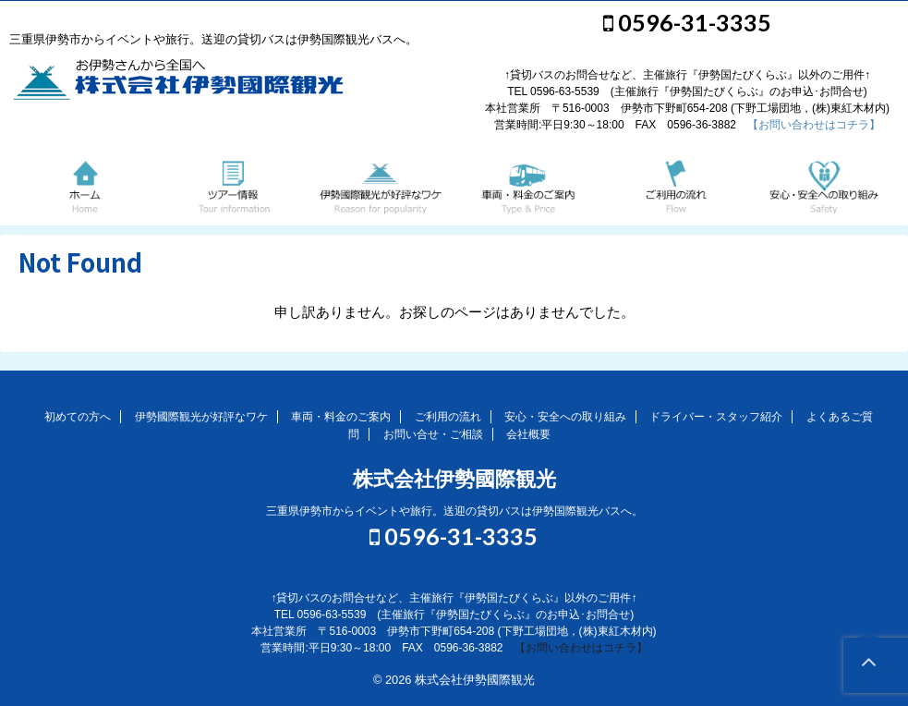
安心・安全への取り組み (565, 416)
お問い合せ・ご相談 (433, 434)
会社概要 (528, 434)
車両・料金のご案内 (341, 416)
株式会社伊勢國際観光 (454, 479)
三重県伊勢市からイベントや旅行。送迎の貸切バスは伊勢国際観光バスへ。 (454, 511)
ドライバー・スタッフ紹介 (715, 416)
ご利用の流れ (448, 416)
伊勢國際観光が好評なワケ (201, 416)
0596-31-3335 (687, 22)
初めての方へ (77, 416)
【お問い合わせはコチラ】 (813, 124)
